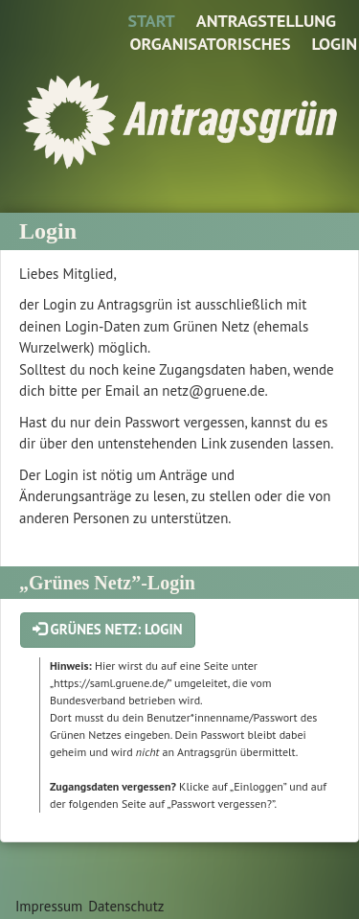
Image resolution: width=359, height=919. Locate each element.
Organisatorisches (209, 44)
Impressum (48, 906)
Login (334, 44)
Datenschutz (126, 906)
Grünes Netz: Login (108, 629)
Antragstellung (266, 21)
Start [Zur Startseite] (150, 21)
